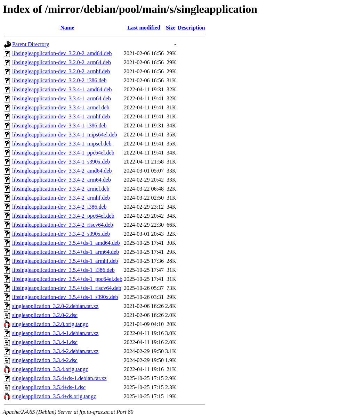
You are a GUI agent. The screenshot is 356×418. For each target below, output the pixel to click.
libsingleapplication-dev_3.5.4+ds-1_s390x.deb (65, 297)
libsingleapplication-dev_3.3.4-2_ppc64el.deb (63, 216)
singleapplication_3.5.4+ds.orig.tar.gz (54, 396)
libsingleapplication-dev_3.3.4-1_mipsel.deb (62, 144)
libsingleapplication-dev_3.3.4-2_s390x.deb (61, 234)
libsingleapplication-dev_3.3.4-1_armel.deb (60, 107)
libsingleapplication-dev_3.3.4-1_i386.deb (59, 125)
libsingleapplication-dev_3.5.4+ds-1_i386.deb (63, 270)
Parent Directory (30, 44)
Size (171, 28)
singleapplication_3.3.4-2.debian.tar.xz (55, 351)
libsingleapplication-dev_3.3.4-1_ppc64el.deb (63, 153)
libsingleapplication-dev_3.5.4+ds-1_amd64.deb (66, 243)
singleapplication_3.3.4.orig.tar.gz (50, 369)
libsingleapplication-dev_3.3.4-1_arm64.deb (61, 98)
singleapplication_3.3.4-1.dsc (45, 342)
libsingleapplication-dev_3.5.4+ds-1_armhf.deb (65, 261)
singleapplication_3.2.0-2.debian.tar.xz (55, 306)
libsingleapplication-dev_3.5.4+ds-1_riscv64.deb (66, 288)
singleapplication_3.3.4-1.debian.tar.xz (55, 333)
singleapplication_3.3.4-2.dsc (45, 360)
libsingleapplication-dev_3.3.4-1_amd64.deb (62, 89)
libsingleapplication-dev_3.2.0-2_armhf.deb (61, 71)
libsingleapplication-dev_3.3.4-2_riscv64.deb (62, 225)
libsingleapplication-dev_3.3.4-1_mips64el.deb (64, 134)
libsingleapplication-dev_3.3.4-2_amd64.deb (62, 171)
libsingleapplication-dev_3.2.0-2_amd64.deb (62, 53)
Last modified (143, 28)
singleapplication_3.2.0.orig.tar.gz (50, 324)
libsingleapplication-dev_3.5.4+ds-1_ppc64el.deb (67, 279)
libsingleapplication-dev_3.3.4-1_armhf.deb (61, 116)
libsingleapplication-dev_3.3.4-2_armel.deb (60, 189)
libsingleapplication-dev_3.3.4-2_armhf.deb (61, 198)
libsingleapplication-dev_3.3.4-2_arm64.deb (61, 180)
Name (67, 28)
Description (191, 28)
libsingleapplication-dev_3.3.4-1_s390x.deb (61, 162)
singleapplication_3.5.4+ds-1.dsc (49, 387)
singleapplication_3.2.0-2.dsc (45, 315)
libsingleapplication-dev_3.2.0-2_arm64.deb (61, 62)
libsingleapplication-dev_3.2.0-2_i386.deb (59, 80)
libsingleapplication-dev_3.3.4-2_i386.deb (59, 207)
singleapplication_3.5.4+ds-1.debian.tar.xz (59, 378)
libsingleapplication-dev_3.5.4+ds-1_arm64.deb (65, 252)
